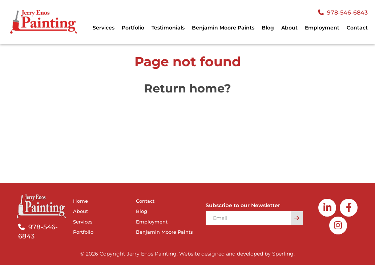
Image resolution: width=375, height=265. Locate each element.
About (289, 27)
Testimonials (168, 27)
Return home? (187, 88)
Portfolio (133, 27)
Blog (268, 27)
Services (103, 27)
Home (80, 201)
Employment (322, 27)
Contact (357, 27)
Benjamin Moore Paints (223, 27)
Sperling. (283, 253)
